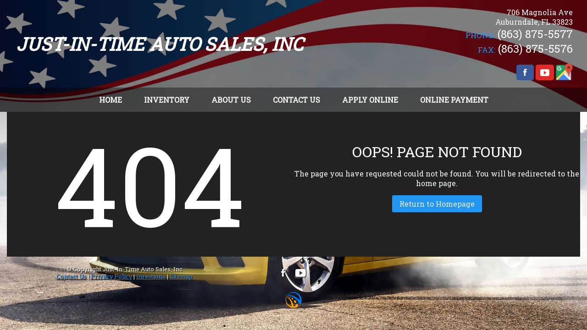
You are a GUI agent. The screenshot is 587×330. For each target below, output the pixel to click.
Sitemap (181, 276)
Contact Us (71, 276)
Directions (151, 276)
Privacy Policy (111, 276)
